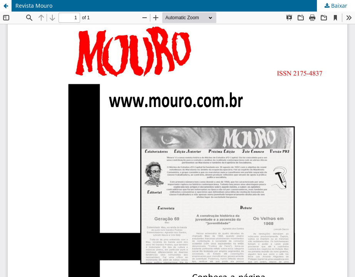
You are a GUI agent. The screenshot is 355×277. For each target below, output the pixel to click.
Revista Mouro (33, 5)
